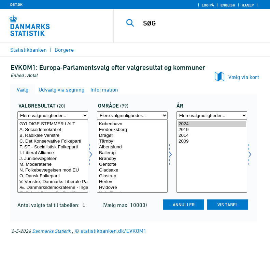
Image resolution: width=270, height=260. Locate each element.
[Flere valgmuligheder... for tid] (211, 115)
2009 (212, 141)
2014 (212, 136)
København (132, 124)
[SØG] (202, 23)
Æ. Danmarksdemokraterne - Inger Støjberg (53, 188)
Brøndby (132, 159)
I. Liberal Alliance (53, 153)
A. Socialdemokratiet (53, 130)
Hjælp (248, 5)
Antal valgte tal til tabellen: (49, 205)
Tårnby (132, 141)
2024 (212, 124)
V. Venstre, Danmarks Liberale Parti (53, 182)
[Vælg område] (132, 156)
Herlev (132, 182)
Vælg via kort (243, 77)
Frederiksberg (132, 130)
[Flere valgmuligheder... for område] (132, 115)
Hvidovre (132, 188)
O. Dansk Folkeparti (53, 176)
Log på (208, 5)
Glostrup (132, 176)
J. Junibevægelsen (53, 159)
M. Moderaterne (53, 164)
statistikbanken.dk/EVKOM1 (113, 231)
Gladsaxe (132, 170)
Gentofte (132, 164)
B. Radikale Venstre (53, 136)
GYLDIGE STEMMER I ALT (53, 124)
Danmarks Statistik (51, 231)
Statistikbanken (28, 50)
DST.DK (16, 4)
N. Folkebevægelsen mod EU (53, 170)
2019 (212, 130)
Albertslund (132, 147)
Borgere (64, 50)
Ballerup (132, 153)
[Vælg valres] (52, 156)
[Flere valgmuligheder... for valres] (52, 115)
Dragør (132, 136)
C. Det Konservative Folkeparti (53, 141)
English (228, 5)
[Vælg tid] (211, 156)
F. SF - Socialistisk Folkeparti (53, 147)
